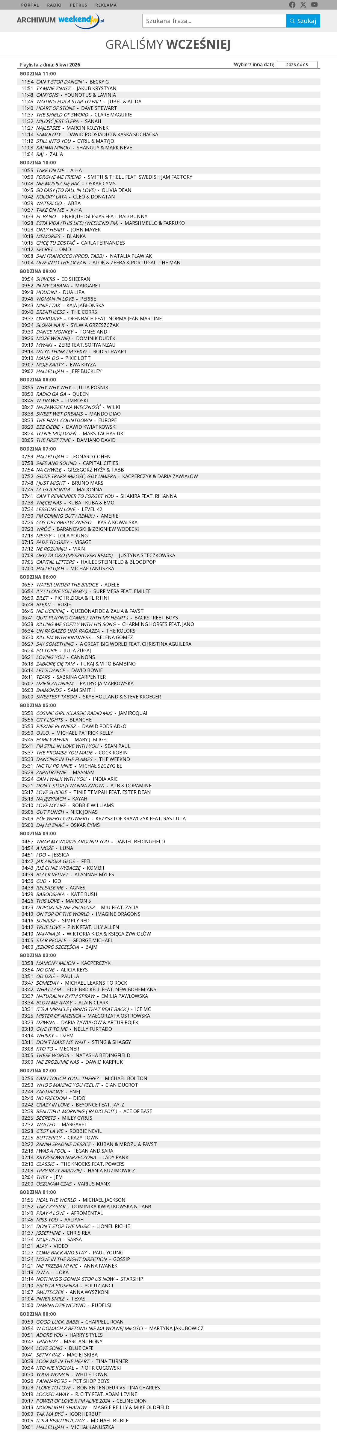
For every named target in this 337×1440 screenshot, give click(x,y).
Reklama (106, 5)
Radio (54, 5)
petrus (78, 5)
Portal (30, 5)
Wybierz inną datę (254, 64)
